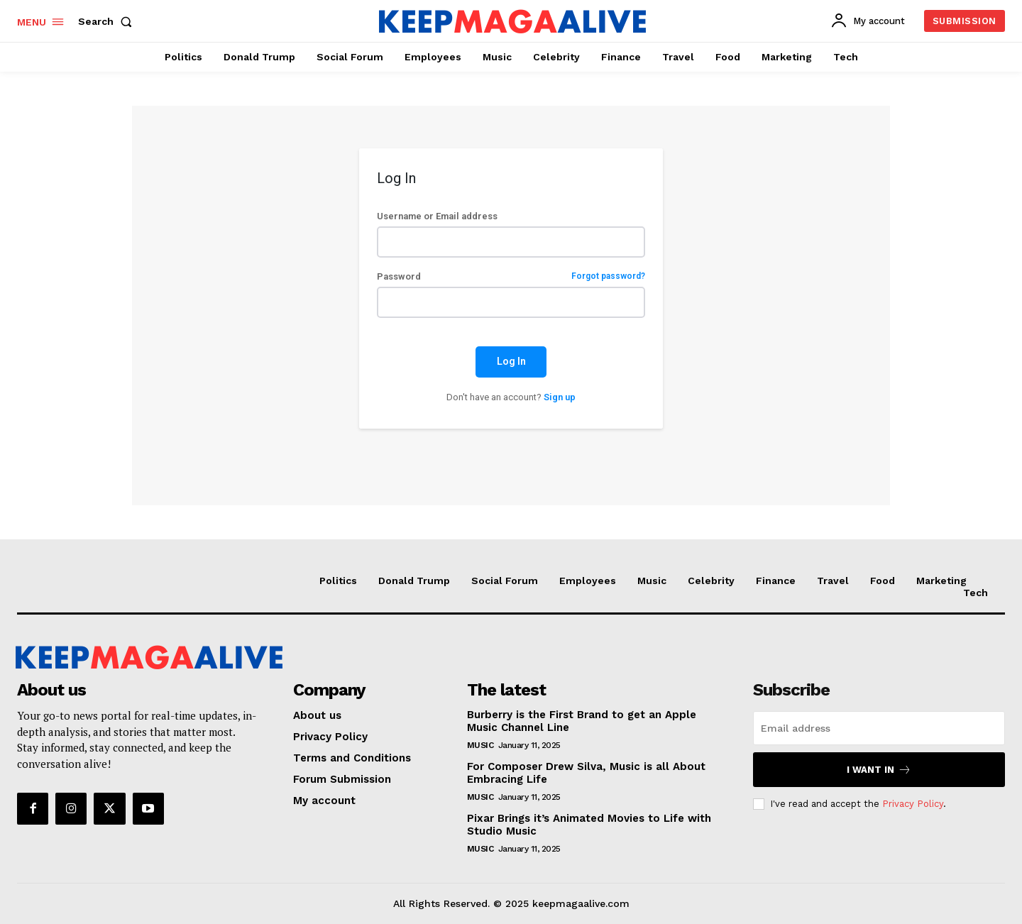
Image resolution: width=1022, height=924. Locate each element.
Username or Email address (437, 216)
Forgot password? (608, 276)
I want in (879, 769)
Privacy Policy (912, 803)
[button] (108, 21)
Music (480, 745)
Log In (511, 361)
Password (510, 276)
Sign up (560, 397)
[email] (879, 728)
